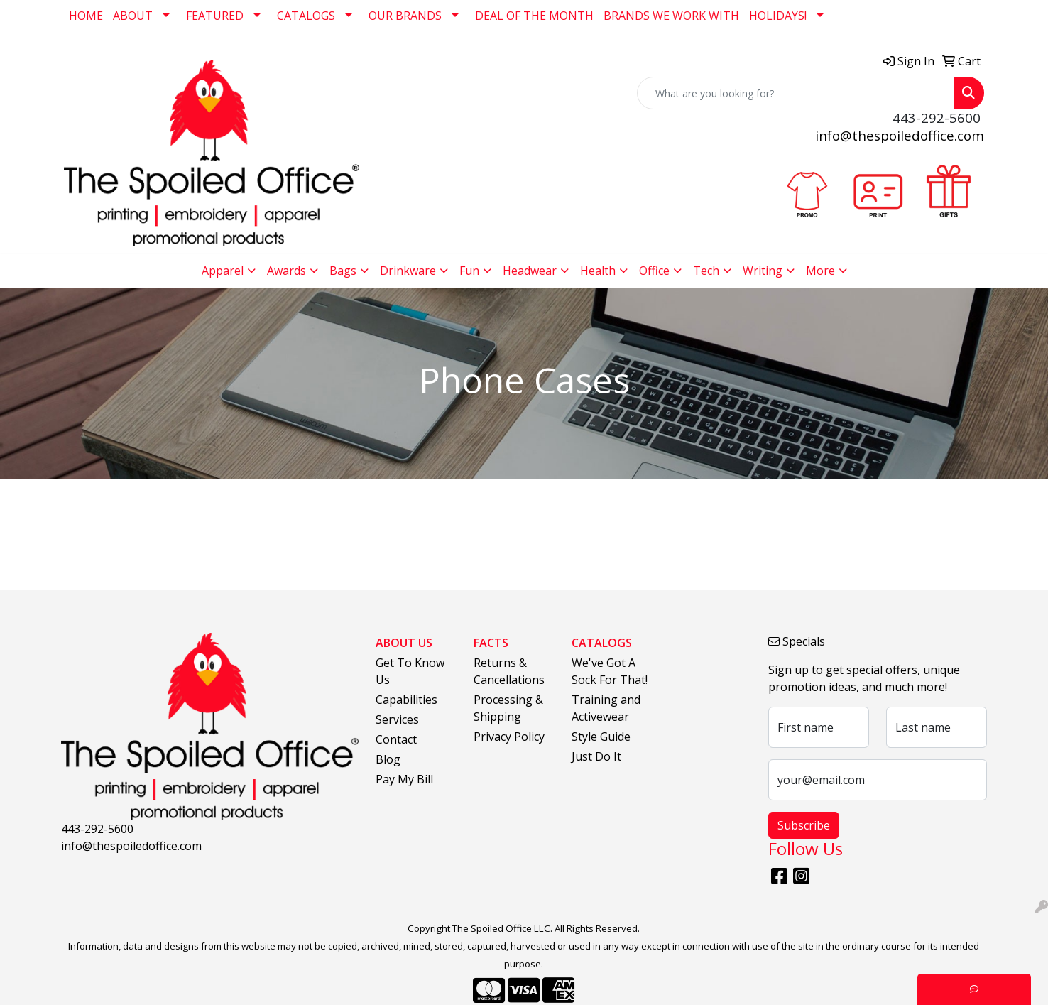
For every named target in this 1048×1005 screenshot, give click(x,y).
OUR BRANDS (405, 15)
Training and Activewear (606, 708)
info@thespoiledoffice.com (899, 135)
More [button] (820, 270)
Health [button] (598, 270)
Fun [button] (469, 270)
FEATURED (215, 15)
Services (397, 719)
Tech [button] (706, 270)
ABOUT (133, 15)
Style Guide (601, 736)
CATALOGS (306, 15)
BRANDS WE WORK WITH (671, 15)
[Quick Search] (795, 93)
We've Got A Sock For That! (610, 671)
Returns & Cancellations (509, 671)
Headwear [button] (530, 270)
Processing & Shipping (508, 708)
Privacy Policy (509, 736)
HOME (86, 15)
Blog (388, 759)
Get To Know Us (410, 671)
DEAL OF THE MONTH (534, 15)
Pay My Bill (404, 779)
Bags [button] (342, 270)
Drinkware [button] (408, 270)
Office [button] (654, 270)
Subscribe (803, 825)
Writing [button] (762, 270)
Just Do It (596, 756)
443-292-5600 (97, 829)
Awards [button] (286, 270)
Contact (396, 739)
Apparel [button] (223, 270)
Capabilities (406, 699)
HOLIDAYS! (778, 15)
